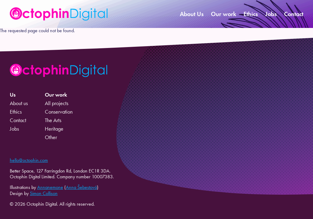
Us (13, 95)
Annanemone (50, 187)
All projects (56, 103)
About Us (192, 14)
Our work (223, 14)
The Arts (53, 120)
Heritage (54, 129)
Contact (293, 14)
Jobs (271, 14)
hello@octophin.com (29, 160)
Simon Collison (44, 193)
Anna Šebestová (81, 187)
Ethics (251, 14)
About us (19, 103)
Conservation (59, 112)
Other (51, 137)
